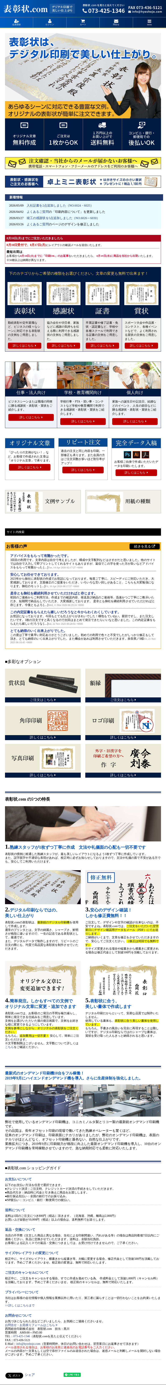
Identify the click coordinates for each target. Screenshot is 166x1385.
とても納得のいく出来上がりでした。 (38, 631)
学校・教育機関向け (83, 392)
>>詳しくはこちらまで (20, 1305)
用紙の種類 (118, 502)
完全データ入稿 (136, 443)
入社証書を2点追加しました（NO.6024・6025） (60, 205)
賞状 (141, 311)
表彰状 (24, 311)
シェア (30, 1374)
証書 (102, 311)
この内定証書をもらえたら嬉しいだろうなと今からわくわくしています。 (65, 612)
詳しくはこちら (23, 345)
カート (83, 24)
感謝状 (63, 311)
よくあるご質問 (38, 211)
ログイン (49, 24)
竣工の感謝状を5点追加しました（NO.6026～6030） (63, 218)
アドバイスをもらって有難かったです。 (40, 556)
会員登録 (16, 24)
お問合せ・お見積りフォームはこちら (31, 1325)
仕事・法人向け (31, 392)
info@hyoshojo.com (28, 1343)
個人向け (135, 392)
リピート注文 (83, 442)
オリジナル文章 (29, 443)
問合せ (116, 24)
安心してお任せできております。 (35, 574)
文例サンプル (41, 502)
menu (149, 24)
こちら (9, 1047)
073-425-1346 (21, 1336)
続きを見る (144, 546)
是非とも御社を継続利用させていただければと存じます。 (53, 593)
